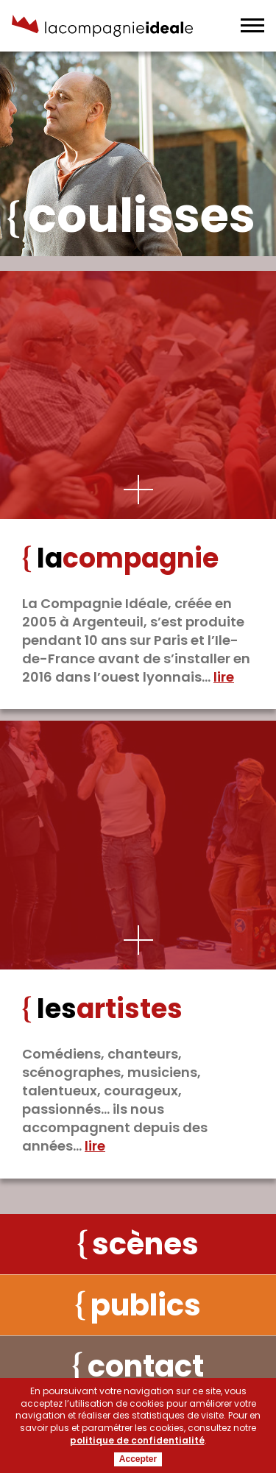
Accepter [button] (138, 1459)
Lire (223, 677)
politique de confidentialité (137, 1440)
